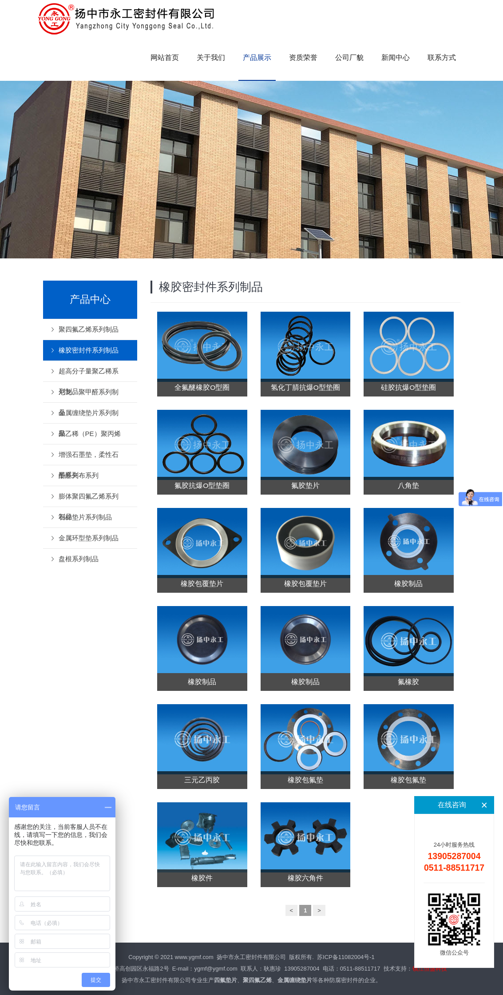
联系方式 (442, 57)
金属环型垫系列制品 (89, 538)
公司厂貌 (349, 57)
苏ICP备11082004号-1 (346, 957)
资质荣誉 (303, 57)
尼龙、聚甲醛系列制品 (89, 395)
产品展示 (257, 57)
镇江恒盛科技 (429, 968)
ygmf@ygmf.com (215, 968)
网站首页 (165, 57)
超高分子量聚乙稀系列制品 (89, 374)
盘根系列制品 (79, 559)
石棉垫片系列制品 (85, 517)
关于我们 (211, 57)
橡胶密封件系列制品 (89, 350)
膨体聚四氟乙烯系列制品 (89, 499)
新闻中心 (395, 57)
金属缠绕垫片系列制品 (89, 416)
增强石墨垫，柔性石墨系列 (89, 458)
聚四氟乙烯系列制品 (89, 329)
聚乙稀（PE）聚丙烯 (90, 433)
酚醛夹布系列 (79, 475)
